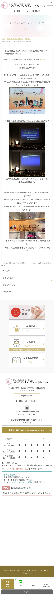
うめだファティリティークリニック (30, 570)
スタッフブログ (9, 278)
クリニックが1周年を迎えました (42, 263)
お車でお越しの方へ (26, 430)
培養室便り (43, 59)
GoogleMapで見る (27, 395)
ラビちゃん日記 (9, 284)
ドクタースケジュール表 (19, 468)
